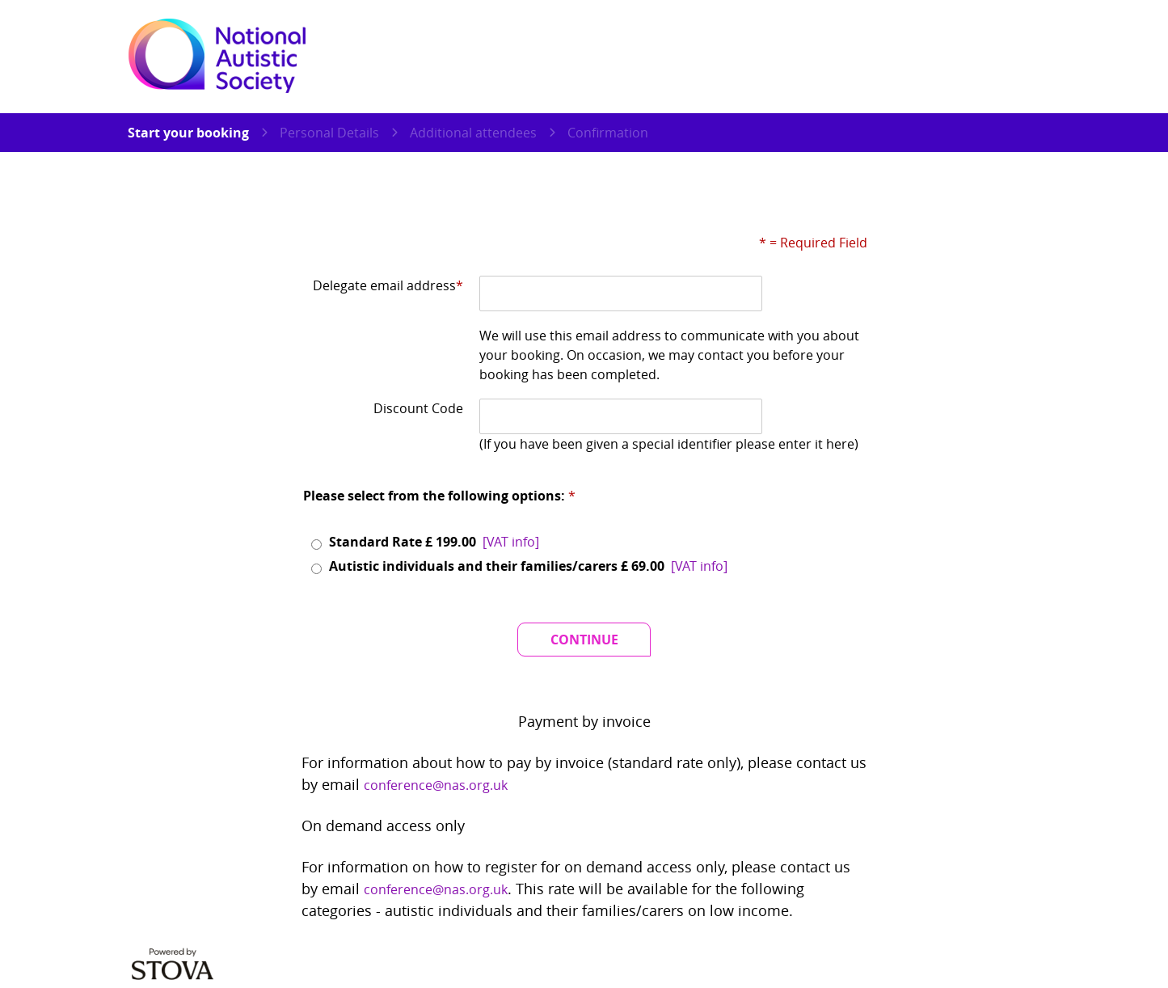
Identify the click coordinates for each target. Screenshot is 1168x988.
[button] (511, 541)
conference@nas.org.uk (436, 785)
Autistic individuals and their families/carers (529, 566)
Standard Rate (435, 541)
